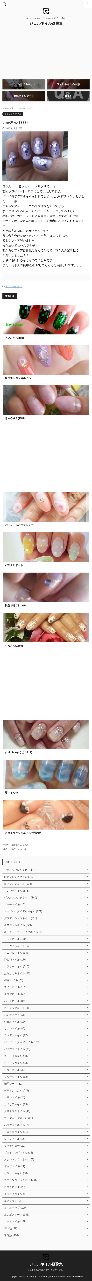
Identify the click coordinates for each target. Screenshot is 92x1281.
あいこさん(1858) (15, 337)
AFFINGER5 (77, 1276)
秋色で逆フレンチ (15, 605)
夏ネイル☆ (11, 792)
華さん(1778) (18, 848)
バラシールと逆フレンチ (19, 525)
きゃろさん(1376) (15, 418)
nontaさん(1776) (20, 844)
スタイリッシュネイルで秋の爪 (23, 833)
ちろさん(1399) (14, 645)
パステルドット (14, 565)
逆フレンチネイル (13, 286)
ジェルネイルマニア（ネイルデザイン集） (46, 1270)
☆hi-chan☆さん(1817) (18, 752)
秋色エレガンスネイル (18, 378)
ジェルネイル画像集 (46, 23)
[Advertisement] (46, 52)
